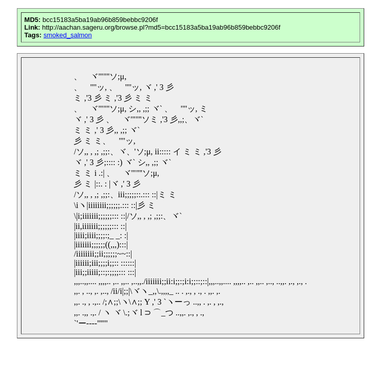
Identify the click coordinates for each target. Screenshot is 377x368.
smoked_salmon (67, 35)
